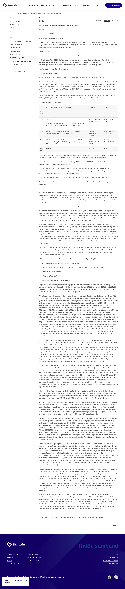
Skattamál (26, 13)
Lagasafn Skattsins (13, 563)
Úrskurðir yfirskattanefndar (50, 13)
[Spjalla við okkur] (117, 581)
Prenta (115, 526)
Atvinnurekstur (46, 5)
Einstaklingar (33, 5)
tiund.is (9, 560)
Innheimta (56, 5)
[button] (41, 17)
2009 (107, 21)
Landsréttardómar (19, 71)
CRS (11, 31)
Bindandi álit (14, 25)
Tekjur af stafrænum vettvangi (20, 41)
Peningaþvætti (15, 54)
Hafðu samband (112, 558)
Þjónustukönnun (34, 577)
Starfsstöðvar (113, 563)
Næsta (117, 20)
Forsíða (12, 13)
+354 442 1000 (113, 555)
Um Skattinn (87, 5)
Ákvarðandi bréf (15, 21)
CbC (11, 34)
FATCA (12, 28)
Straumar (60, 577)
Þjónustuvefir (115, 5)
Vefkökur (24, 577)
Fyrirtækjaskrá (67, 5)
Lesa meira (9, 583)
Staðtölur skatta (15, 48)
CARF (12, 38)
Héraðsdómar (17, 65)
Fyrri (96, 20)
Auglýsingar (14, 18)
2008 (113, 21)
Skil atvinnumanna (16, 44)
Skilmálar (17, 577)
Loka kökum (26, 581)
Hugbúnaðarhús (15, 51)
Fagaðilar (18, 13)
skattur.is (10, 558)
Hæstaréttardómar (19, 68)
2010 (100, 21)
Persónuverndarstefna (48, 577)
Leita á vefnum (102, 5)
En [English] (98, 5)
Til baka (44, 526)
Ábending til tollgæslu (110, 560)
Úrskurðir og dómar (36, 13)
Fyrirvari (9, 577)
